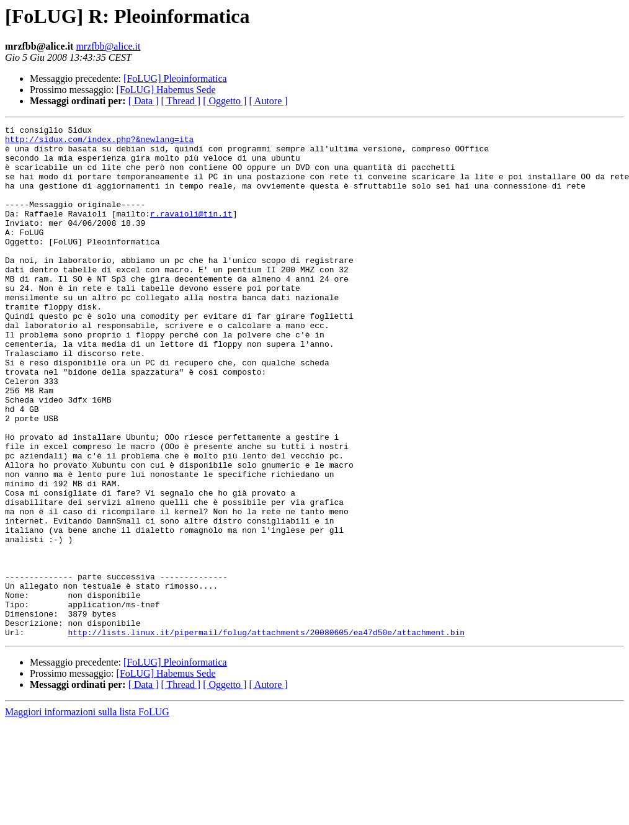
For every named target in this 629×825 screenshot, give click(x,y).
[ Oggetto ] (224, 101)
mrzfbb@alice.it (108, 46)
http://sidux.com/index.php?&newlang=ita (99, 142)
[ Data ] (143, 101)
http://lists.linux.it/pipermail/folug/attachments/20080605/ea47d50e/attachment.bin (266, 734)
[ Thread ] (181, 101)
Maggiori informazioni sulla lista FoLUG (87, 814)
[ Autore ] (268, 101)
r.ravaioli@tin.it (191, 232)
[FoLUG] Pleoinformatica (175, 78)
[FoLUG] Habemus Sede (166, 89)
